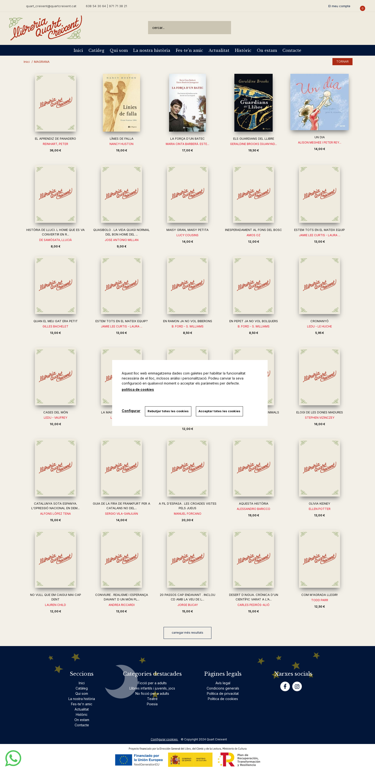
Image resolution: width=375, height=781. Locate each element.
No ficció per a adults (152, 693)
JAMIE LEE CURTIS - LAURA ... (319, 235)
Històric (243, 50)
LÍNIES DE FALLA (121, 138)
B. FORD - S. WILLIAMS (188, 326)
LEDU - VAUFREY (55, 417)
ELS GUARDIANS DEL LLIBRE (253, 138)
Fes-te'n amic (189, 50)
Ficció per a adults (152, 683)
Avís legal (222, 683)
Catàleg (96, 50)
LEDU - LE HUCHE (319, 326)
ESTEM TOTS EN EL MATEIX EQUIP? (121, 321)
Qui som (119, 50)
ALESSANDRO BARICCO (253, 509)
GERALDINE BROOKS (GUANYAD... (253, 144)
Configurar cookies (164, 739)
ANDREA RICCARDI (122, 605)
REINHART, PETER (55, 144)
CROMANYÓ (319, 321)
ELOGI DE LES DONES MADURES (319, 412)
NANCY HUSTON (121, 144)
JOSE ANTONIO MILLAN (121, 240)
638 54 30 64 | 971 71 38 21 (106, 6)
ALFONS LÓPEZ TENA (55, 513)
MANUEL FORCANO (187, 513)
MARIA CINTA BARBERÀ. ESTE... (187, 144)
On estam (267, 50)
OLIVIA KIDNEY (319, 503)
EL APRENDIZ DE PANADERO (55, 138)
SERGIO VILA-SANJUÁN (121, 513)
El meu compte (339, 6)
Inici (78, 50)
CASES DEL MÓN (55, 412)
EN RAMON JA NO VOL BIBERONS (187, 321)
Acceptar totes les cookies (220, 411)
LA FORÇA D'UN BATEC (187, 138)
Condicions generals (223, 688)
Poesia (152, 704)
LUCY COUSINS (187, 235)
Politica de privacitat (223, 693)
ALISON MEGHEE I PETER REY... (319, 142)
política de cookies (138, 389)
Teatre (152, 699)
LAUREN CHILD (55, 605)
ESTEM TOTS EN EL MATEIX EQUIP (319, 230)
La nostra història (151, 50)
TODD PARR (319, 600)
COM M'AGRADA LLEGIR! (319, 595)
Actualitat (219, 50)
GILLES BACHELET (55, 326)
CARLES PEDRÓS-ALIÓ (253, 605)
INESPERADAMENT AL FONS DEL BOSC (253, 230)
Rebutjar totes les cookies (168, 411)
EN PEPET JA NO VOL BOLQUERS (253, 321)
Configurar (131, 411)
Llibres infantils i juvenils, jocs (152, 688)
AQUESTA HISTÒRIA (253, 503)
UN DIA (319, 137)
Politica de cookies (223, 699)
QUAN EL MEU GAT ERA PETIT (55, 321)
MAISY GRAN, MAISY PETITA (187, 230)
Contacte (291, 50)
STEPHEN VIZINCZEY (319, 417)
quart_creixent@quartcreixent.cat (51, 6)
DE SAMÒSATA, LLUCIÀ (55, 240)
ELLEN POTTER (320, 509)
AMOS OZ (253, 235)
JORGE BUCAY (187, 605)
